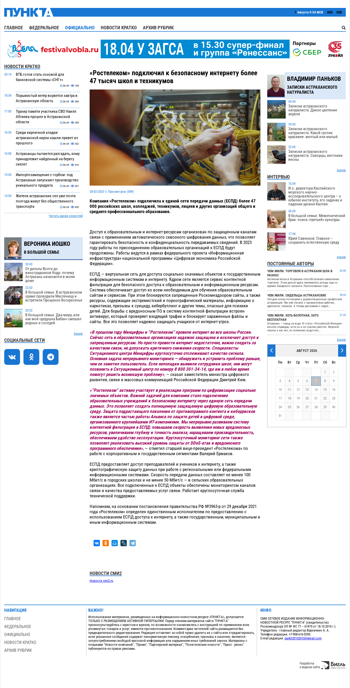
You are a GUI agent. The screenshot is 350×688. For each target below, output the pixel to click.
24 (280, 407)
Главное (13, 27)
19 (298, 398)
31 (280, 416)
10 (280, 390)
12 (298, 390)
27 (307, 407)
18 (289, 398)
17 (280, 398)
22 (325, 398)
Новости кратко (119, 27)
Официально (80, 27)
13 (307, 390)
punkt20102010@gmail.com (303, 638)
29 (325, 407)
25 (289, 407)
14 (316, 390)
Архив (78, 334)
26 (298, 407)
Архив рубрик (158, 27)
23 (333, 398)
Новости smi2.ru (101, 581)
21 (316, 398)
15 (325, 390)
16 (333, 390)
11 (289, 390)
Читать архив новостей (66, 216)
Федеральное (44, 27)
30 (333, 407)
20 (307, 398)
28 (316, 407)
